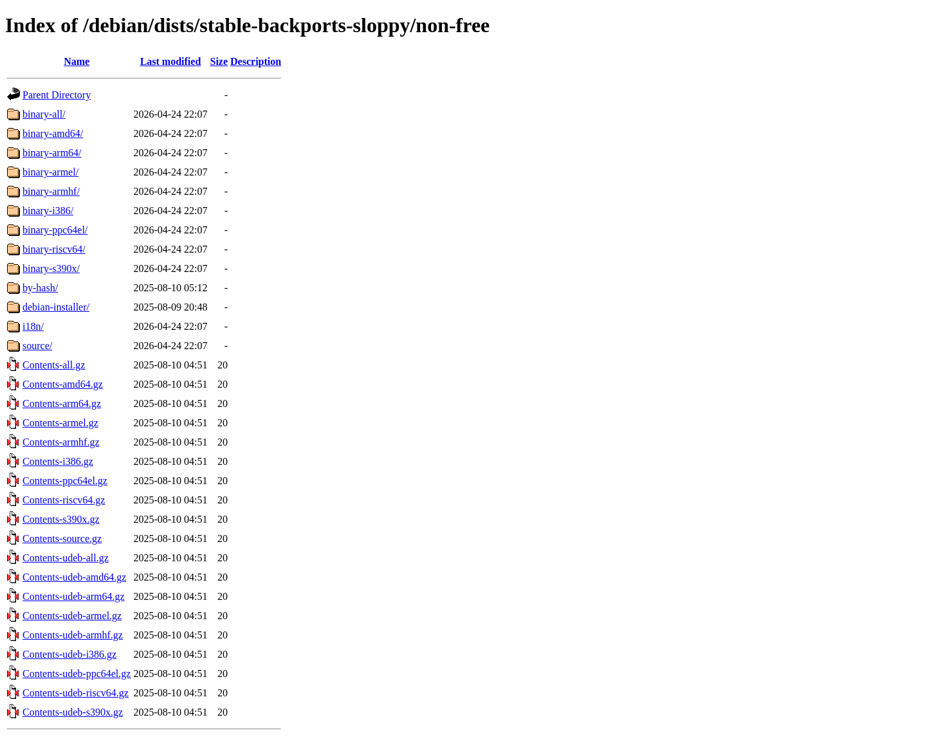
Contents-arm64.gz (62, 403)
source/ (37, 345)
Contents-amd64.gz (63, 384)
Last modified (170, 61)
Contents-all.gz (54, 364)
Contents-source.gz (62, 538)
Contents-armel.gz (60, 422)
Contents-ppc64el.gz (65, 480)
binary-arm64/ (52, 152)
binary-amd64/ (53, 133)
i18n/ (33, 326)
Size (219, 61)
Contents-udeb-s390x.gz (73, 712)
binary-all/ (44, 114)
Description (255, 61)
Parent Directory (57, 94)
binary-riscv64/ (54, 249)
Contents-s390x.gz (61, 519)
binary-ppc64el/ (55, 229)
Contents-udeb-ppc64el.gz (77, 673)
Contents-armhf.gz (61, 442)
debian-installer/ (56, 307)
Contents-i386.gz (58, 461)
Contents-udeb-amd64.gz (74, 577)
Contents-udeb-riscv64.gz (76, 692)
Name (76, 61)
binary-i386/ (48, 210)
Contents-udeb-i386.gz (69, 654)
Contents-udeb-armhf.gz (73, 634)
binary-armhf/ (51, 191)
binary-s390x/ (51, 268)
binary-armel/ (50, 172)
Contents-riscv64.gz (64, 499)
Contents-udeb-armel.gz (72, 615)
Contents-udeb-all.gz (66, 557)
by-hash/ (40, 287)
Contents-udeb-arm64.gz (74, 596)
